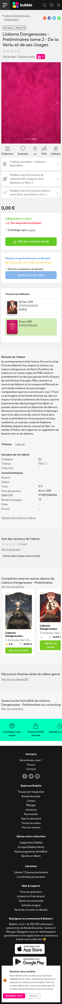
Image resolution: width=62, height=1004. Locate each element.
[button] (5, 102)
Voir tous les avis (10, 549)
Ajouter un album (31, 855)
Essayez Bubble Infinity (31, 847)
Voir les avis (9, 56)
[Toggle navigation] (4, 5)
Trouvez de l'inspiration (31, 791)
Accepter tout (14, 995)
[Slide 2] (34, 139)
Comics (31, 800)
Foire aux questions (31, 891)
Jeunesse (31, 809)
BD (40, 459)
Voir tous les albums (12, 586)
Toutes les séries (31, 823)
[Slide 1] (28, 139)
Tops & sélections (31, 818)
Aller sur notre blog (12, 708)
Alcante (31, 640)
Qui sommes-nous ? (31, 760)
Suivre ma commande (31, 900)
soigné (32, 230)
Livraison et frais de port (31, 896)
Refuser (33, 995)
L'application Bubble (31, 842)
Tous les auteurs (31, 827)
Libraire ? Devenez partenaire (31, 872)
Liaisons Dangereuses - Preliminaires (17, 17)
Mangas (31, 805)
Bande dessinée (31, 796)
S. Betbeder (12, 640)
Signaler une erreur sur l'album (18, 517)
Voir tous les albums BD (14, 679)
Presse (31, 764)
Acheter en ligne (31, 905)
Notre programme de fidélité (31, 851)
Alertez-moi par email (31, 241)
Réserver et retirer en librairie (31, 909)
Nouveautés (31, 814)
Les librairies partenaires (31, 876)
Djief (22, 640)
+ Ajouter (20, 444)
